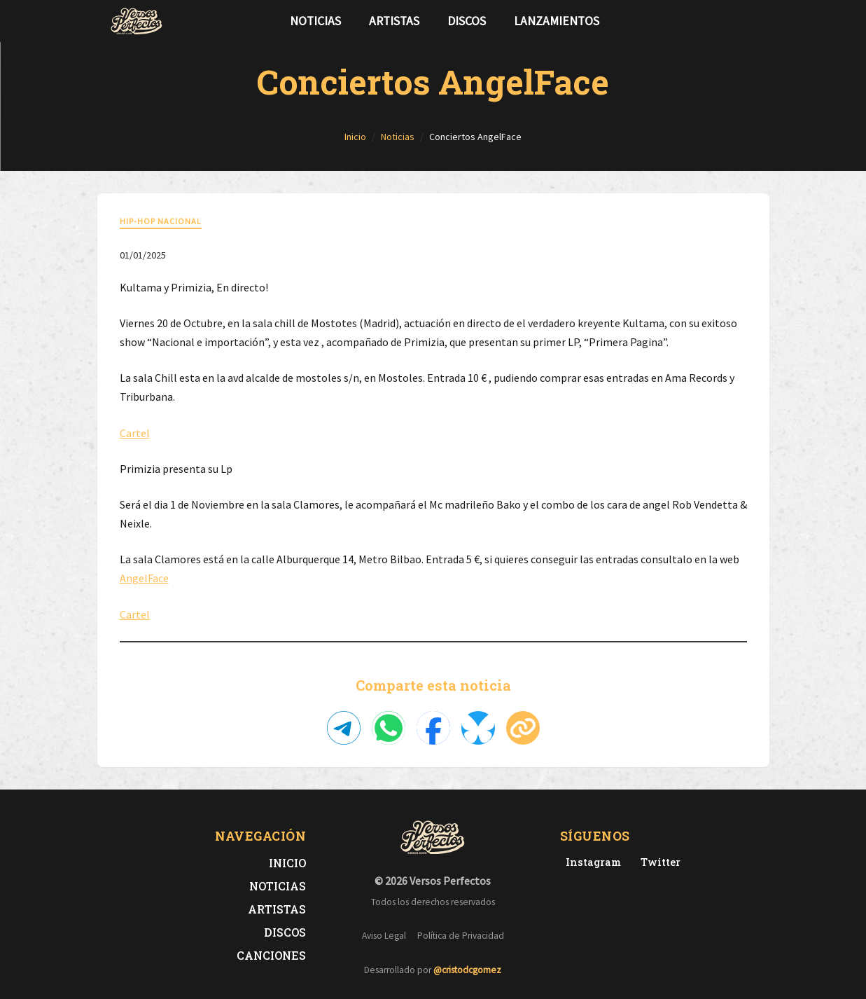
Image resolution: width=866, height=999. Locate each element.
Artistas (394, 21)
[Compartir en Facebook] (433, 728)
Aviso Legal (384, 936)
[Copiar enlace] (523, 728)
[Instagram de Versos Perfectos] (590, 862)
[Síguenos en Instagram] (752, 21)
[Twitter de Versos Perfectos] (657, 862)
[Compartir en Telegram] (344, 728)
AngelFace (144, 578)
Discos (466, 21)
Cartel (135, 433)
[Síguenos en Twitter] (730, 21)
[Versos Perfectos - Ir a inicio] (137, 21)
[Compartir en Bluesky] (478, 728)
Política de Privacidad (460, 936)
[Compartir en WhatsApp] (388, 728)
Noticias (315, 21)
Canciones (271, 955)
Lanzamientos (556, 21)
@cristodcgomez (467, 970)
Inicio (287, 862)
